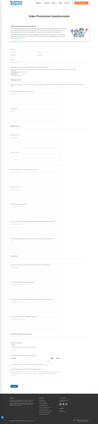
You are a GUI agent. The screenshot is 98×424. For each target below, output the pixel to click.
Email (12, 206)
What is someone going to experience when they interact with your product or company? (32, 368)
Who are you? (14, 256)
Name (12, 196)
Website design (76, 420)
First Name (13, 201)
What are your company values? (19, 351)
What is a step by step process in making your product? (24, 316)
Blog (60, 3)
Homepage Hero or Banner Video (19, 219)
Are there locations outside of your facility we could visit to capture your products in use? (32, 385)
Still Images (14, 221)
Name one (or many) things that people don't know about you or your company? (30, 412)
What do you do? (15, 282)
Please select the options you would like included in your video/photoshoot (29, 214)
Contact (66, 3)
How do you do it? (15, 299)
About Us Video (15, 220)
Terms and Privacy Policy (82, 421)
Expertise (38, 3)
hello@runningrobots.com (18, 38)
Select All (14, 217)
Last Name (39, 201)
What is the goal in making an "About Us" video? (22, 238)
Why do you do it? (15, 334)
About (53, 3)
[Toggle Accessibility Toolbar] (2, 417)
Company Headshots (16, 222)
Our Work (46, 3)
